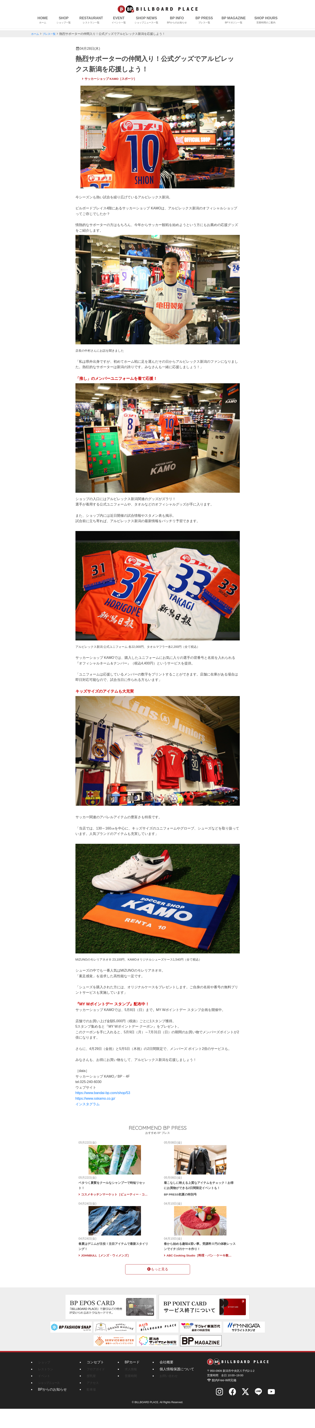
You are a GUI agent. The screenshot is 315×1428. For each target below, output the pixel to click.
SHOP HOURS (265, 20)
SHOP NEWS (146, 20)
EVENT (119, 20)
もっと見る (157, 1290)
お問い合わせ (172, 1395)
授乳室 (92, 1395)
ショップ (45, 1381)
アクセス (94, 1402)
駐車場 (92, 1409)
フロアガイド (97, 1388)
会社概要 (169, 1381)
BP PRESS (204, 20)
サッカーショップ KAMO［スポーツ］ (109, 79)
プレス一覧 (51, 33)
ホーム (35, 33)
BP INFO (177, 20)
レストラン (46, 1388)
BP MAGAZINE (234, 20)
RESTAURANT (91, 20)
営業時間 (134, 1395)
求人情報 (134, 1388)
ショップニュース (50, 1402)
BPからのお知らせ (52, 1409)
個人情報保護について (179, 1388)
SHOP (63, 20)
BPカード (134, 1381)
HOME (42, 20)
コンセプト (95, 1381)
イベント (45, 1395)
